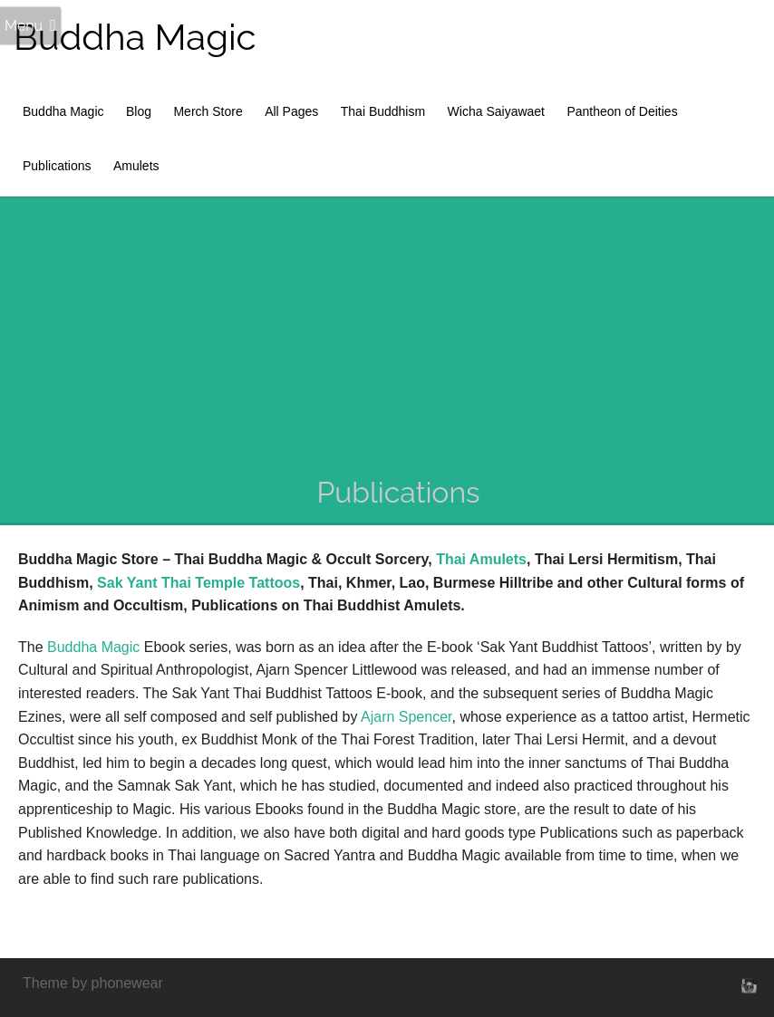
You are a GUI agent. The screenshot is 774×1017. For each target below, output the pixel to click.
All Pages (291, 111)
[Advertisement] (398, 337)
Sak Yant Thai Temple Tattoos (198, 582)
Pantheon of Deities (621, 111)
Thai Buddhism (383, 111)
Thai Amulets (481, 559)
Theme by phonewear (93, 983)
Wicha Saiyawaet (496, 111)
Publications (57, 165)
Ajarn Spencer (406, 716)
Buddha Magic (135, 36)
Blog (138, 111)
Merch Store (207, 111)
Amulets (136, 165)
